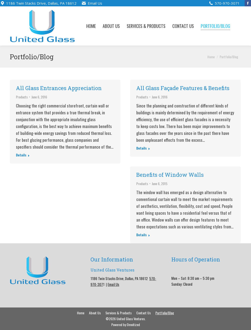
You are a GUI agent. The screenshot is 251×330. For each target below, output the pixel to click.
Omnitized (133, 324)
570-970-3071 (227, 3)
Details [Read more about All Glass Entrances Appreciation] (21, 154)
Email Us (95, 3)
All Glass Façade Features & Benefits (182, 88)
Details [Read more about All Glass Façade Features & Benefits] (141, 148)
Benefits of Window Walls (170, 174)
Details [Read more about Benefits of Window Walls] (141, 234)
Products (22, 96)
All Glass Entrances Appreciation (59, 88)
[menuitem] (91, 26)
